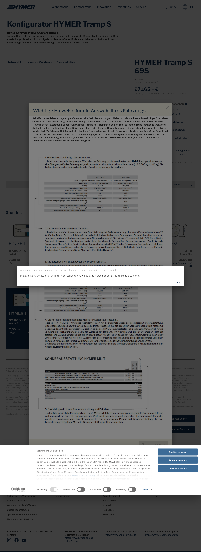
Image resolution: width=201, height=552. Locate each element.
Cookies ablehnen (178, 525)
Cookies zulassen (177, 509)
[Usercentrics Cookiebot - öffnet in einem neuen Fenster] (18, 546)
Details (144, 546)
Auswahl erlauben (178, 517)
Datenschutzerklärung (84, 532)
